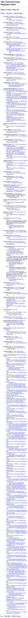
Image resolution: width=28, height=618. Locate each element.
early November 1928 (18, 423)
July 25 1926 (18, 376)
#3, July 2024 (15, 314)
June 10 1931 (19, 530)
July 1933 (16, 49)
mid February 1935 (17, 239)
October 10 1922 (20, 363)
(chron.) (20, 16)
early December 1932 (18, 566)
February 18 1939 (21, 318)
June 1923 (15, 299)
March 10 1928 (12, 569)
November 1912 (20, 187)
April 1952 (10, 80)
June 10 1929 (15, 605)
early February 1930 (18, 448)
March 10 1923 (20, 359)
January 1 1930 (19, 386)
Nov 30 (7, 401)
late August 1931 (17, 609)
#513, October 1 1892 (16, 248)
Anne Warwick (12, 186)
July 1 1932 (19, 589)
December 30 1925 (18, 486)
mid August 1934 (17, 383)
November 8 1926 (19, 539)
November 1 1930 (19, 564)
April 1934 (14, 537)
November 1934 (16, 484)
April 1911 (17, 271)
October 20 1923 (21, 435)
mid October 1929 (17, 606)
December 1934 (16, 516)
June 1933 (15, 44)
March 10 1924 (21, 391)
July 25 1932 (21, 565)
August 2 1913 (18, 113)
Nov (18, 202)
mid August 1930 (17, 593)
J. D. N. (13, 512)
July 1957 (21, 352)
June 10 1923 (17, 562)
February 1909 (16, 102)
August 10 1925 (17, 64)
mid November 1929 (18, 603)
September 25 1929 (15, 447)
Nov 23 (23, 400)
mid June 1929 (16, 573)
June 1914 (19, 109)
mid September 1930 (18, 526)
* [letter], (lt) (9, 182)
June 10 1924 (19, 433)
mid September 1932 (18, 496)
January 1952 (15, 594)
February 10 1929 (19, 571)
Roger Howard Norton (14, 321)
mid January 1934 (17, 555)
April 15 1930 (19, 385)
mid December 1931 (18, 390)
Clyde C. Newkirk (23, 160)
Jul (6, 203)
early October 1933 (17, 437)
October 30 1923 (12, 395)
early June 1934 (17, 432)
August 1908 (15, 251)
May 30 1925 (20, 549)
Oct (19, 347)
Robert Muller (17, 333)
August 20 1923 (21, 428)
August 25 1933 (20, 425)
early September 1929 (18, 479)
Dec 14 (14, 401)
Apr (13, 256)
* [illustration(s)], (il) (11, 126)
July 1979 (20, 55)
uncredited (8, 255)
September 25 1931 (15, 545)
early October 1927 (17, 405)
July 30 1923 (18, 547)
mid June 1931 (16, 491)
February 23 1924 (16, 131)
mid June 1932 (16, 367)
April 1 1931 (17, 392)
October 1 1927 (19, 588)
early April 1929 (17, 542)
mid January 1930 (17, 455)
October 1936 (16, 85)
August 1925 (16, 301)
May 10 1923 (21, 374)
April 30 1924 (17, 415)
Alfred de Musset (18, 220)
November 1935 (21, 531)
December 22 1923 (16, 29)
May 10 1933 (18, 436)
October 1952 (17, 182)
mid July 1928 (16, 570)
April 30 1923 (20, 398)
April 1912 (20, 103)
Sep (18, 288)
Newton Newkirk (7, 145)
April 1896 (14, 209)
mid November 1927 (18, 510)
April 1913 (16, 20)
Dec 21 (18, 401)
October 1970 (13, 197)
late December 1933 (18, 426)
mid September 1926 (18, 579)
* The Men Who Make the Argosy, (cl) (15, 611)
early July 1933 (17, 411)
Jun (7, 348)
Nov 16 (18, 400)
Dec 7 (11, 401)
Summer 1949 (15, 141)
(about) (18, 72)
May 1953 (14, 368)
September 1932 (16, 66)
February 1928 (15, 70)
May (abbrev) (22, 256)
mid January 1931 (17, 559)
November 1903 (15, 24)
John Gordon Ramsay (11, 67)
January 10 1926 (19, 487)
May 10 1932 (21, 495)
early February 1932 (18, 546)
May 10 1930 (21, 525)
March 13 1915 (15, 118)
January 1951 (15, 427)
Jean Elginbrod (12, 89)
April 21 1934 (22, 505)
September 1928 (16, 482)
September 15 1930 (19, 485)
